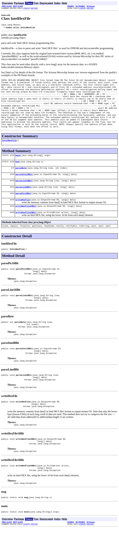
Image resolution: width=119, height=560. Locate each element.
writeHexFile (22, 214)
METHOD (34, 8)
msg (17, 173)
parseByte (20, 180)
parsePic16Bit (23, 207)
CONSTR (26, 8)
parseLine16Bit (23, 193)
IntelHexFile (9, 151)
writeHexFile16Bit (25, 220)
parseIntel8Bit (23, 186)
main (17, 166)
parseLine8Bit (23, 200)
